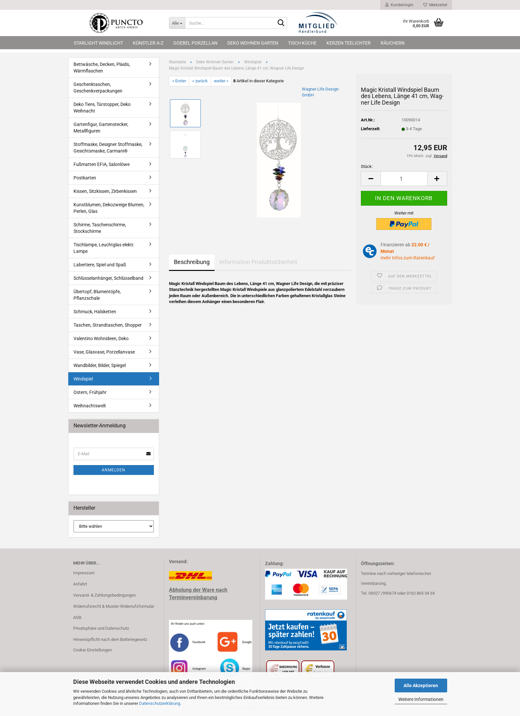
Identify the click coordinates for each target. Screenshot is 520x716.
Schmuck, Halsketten (94, 311)
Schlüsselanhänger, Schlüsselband (108, 278)
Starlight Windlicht (98, 43)
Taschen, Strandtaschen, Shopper (107, 325)
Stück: (367, 166)
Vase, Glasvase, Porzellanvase (104, 352)
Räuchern (393, 43)
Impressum (83, 572)
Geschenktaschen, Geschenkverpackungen (97, 87)
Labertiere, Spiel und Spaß (99, 264)
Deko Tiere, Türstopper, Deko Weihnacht (102, 107)
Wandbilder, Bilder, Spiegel (99, 365)
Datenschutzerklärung (159, 703)
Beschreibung (192, 261)
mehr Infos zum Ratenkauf (408, 257)
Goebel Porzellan (195, 43)
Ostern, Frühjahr (90, 392)
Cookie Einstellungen (92, 649)
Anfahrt (80, 584)
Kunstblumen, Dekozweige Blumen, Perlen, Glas (108, 208)
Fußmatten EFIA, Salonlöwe (101, 164)
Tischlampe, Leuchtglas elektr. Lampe (104, 248)
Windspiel (83, 378)
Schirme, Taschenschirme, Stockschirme (99, 228)
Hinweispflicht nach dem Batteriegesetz (110, 639)
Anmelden (113, 470)
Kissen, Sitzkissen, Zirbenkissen (105, 191)
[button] (371, 178)
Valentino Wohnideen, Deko (101, 338)
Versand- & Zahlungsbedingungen (104, 595)
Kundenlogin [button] (399, 5)
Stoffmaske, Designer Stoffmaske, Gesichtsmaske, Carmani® (107, 147)
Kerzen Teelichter (348, 43)
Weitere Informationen (421, 699)
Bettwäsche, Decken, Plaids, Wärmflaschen (101, 67)
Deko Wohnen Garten (252, 43)
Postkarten (84, 177)
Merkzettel (435, 5)
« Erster (179, 80)
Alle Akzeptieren (421, 685)
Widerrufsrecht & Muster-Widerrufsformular (113, 606)
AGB (77, 617)
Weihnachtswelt (89, 405)
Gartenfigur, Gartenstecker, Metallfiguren (100, 127)
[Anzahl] (404, 178)
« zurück (200, 80)
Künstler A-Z (148, 43)
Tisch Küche (302, 43)
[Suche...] (177, 23)
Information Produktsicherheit (258, 261)
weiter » (221, 80)
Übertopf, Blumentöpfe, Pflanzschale (97, 295)
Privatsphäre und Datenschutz (101, 628)
